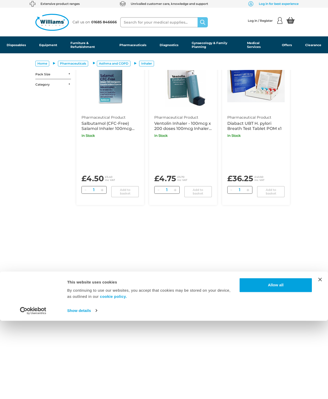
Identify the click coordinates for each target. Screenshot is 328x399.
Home (42, 63)
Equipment (48, 45)
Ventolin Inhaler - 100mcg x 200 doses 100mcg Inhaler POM (182, 126)
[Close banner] (320, 358)
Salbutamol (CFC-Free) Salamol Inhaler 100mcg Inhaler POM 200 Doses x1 (108, 126)
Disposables (16, 45)
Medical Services (254, 45)
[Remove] (85, 189)
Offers (287, 45)
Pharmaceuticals (132, 45)
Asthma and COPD (113, 63)
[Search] (203, 22)
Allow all (275, 363)
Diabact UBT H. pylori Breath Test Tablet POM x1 (254, 126)
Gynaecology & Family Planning (209, 45)
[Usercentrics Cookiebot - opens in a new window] (33, 389)
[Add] (102, 189)
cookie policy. (113, 375)
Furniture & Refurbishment (82, 45)
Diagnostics (169, 45)
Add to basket (125, 191)
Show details (79, 389)
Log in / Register (265, 20)
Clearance (313, 45)
